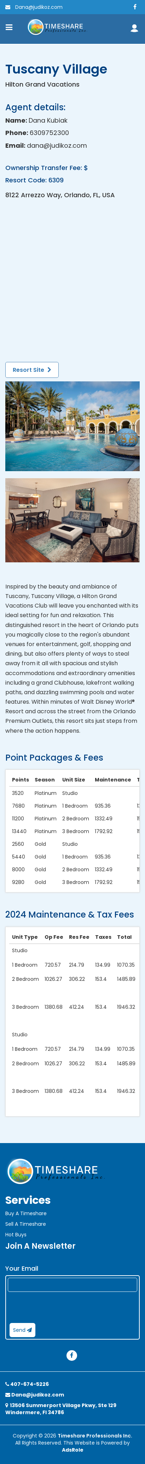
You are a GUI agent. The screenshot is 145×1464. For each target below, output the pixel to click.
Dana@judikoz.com (34, 7)
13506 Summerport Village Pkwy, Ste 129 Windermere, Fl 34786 (60, 1409)
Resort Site (32, 370)
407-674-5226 (27, 1384)
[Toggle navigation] (9, 27)
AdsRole (72, 1449)
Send (22, 1330)
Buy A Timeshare (26, 1213)
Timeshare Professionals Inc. (95, 1435)
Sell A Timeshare (25, 1224)
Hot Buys (16, 1234)
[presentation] (61, 1307)
